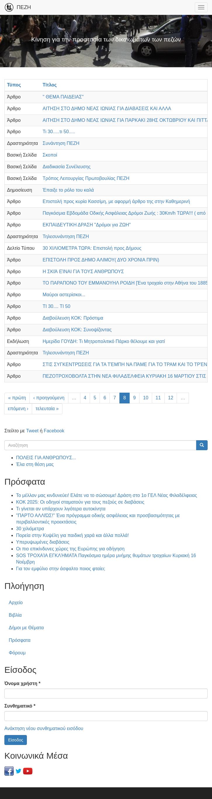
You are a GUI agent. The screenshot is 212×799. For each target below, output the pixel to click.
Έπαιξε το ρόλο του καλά (68, 190)
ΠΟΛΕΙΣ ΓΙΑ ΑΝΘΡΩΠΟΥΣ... (46, 457)
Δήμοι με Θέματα (26, 627)
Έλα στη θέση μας (35, 464)
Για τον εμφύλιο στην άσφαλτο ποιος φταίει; (60, 568)
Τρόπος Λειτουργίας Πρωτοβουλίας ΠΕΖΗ (86, 178)
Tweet (32, 430)
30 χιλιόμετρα (30, 528)
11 (158, 397)
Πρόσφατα (19, 640)
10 (145, 397)
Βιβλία (15, 615)
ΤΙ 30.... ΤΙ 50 (56, 306)
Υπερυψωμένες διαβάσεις (42, 542)
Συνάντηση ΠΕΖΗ (61, 143)
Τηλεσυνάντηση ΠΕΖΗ (66, 236)
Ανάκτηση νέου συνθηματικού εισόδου (43, 728)
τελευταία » (47, 408)
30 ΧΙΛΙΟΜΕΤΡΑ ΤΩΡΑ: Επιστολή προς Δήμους (92, 248)
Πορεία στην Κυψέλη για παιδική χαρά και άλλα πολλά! (72, 535)
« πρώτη (17, 397)
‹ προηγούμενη (49, 397)
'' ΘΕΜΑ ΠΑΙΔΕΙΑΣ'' (63, 96)
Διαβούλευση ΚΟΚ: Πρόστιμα (73, 318)
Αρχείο (16, 602)
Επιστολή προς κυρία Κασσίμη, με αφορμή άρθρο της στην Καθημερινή (116, 201)
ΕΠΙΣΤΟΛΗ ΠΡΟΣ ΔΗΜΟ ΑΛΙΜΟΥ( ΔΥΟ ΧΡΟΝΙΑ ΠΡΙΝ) (101, 259)
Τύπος (14, 84)
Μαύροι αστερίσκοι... (64, 294)
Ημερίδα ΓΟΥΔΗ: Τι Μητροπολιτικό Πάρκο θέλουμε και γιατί (104, 341)
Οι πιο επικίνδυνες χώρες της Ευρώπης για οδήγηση (70, 548)
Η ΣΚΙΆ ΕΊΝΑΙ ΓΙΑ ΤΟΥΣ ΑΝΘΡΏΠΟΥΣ (83, 271)
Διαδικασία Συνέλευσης (67, 166)
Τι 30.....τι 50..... (59, 131)
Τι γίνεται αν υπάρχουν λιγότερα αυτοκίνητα (60, 508)
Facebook (54, 430)
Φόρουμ (17, 652)
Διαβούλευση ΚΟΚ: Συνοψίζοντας (77, 329)
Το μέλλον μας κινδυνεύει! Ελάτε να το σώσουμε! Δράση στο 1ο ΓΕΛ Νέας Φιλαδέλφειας (106, 495)
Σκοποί (50, 154)
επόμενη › (18, 408)
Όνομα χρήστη (22, 683)
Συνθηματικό (19, 705)
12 (170, 397)
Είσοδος (15, 740)
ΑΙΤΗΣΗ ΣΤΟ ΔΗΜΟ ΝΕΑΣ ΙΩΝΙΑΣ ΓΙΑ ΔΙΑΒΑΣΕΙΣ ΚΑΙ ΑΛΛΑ (107, 108)
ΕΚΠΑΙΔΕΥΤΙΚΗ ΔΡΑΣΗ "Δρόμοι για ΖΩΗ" (87, 224)
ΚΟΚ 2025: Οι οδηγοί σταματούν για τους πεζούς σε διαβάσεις (80, 502)
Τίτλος (50, 84)
